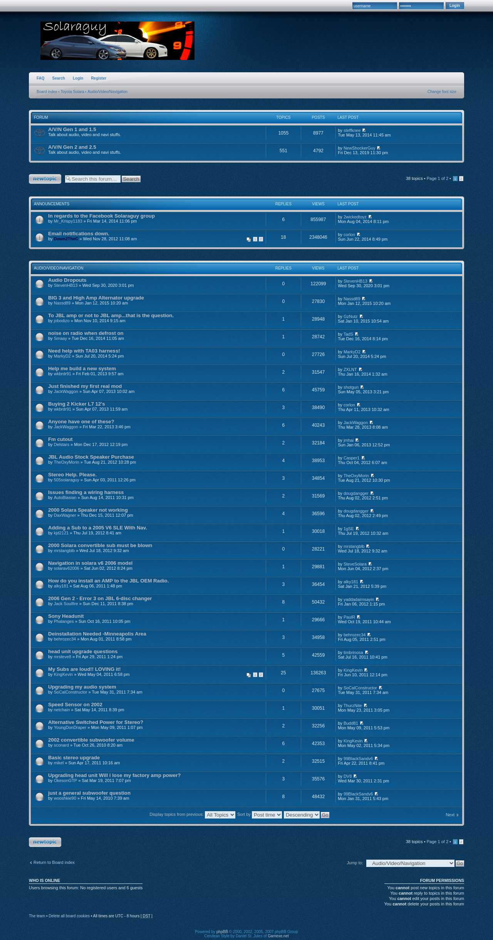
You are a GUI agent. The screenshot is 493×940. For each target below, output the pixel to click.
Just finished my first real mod (85, 386)
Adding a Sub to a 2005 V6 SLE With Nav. (97, 528)
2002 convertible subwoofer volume (91, 740)
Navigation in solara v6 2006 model (90, 563)
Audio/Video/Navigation (107, 92)
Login (78, 78)
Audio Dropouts (67, 280)
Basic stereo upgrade (74, 757)
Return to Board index (54, 862)
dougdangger (356, 493)
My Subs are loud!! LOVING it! (84, 669)
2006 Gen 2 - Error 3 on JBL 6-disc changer (100, 598)
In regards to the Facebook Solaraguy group (101, 216)
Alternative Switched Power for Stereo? (95, 722)
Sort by (259, 814)
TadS (348, 334)
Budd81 (351, 723)
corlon (349, 234)
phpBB (222, 932)
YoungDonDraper (70, 727)
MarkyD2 (62, 356)
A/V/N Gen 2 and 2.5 (72, 147)
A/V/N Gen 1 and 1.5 (72, 129)
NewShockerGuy (360, 148)
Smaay (60, 338)
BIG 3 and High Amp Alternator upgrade (96, 298)
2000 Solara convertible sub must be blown (100, 545)
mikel (59, 762)
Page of (437, 178)
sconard (61, 745)
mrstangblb (64, 550)
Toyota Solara (72, 92)
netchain (62, 709)
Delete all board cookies (69, 916)
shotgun (351, 387)
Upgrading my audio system (82, 687)
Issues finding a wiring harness (86, 492)
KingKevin (63, 674)
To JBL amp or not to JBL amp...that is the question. (111, 315)
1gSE (349, 528)
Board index (47, 92)
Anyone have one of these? (81, 421)
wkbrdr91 (62, 373)
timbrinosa (353, 652)
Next (450, 814)
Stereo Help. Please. (72, 474)
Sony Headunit (66, 616)
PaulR (349, 617)
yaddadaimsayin (359, 599)
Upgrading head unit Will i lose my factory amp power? (114, 775)
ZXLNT (350, 369)
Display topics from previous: (192, 814)
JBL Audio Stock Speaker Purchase (91, 457)
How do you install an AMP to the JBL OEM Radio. (108, 581)
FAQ (41, 78)
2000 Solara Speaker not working (88, 510)
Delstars (61, 444)
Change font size (442, 92)
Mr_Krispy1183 (68, 221)
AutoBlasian (65, 497)
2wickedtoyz (355, 217)
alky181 (61, 586)
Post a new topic (45, 179)
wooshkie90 (65, 798)
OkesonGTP (65, 780)
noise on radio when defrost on (86, 333)
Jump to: (355, 862)
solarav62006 (66, 568)
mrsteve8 (62, 656)
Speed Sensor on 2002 (75, 704)
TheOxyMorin (66, 462)
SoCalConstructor (70, 692)
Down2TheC (66, 238)
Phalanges (64, 621)
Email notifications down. (78, 233)
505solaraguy (66, 479)
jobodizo (62, 320)
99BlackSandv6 (358, 758)
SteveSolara (355, 564)
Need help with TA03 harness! (84, 351)
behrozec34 (65, 639)
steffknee (352, 130)
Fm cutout (60, 439)
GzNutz (351, 316)
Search (58, 78)
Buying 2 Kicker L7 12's (76, 404)
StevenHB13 (66, 285)
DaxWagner (65, 515)
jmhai (349, 440)
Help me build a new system (82, 368)
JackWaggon (66, 391)
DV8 (348, 776)
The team (37, 916)
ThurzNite (353, 705)
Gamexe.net (278, 936)
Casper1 (352, 458)
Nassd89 (62, 303)
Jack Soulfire (66, 603)
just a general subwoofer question (89, 793)
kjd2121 (61, 533)
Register (98, 78)
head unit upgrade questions (82, 651)
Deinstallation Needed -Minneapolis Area (97, 634)
